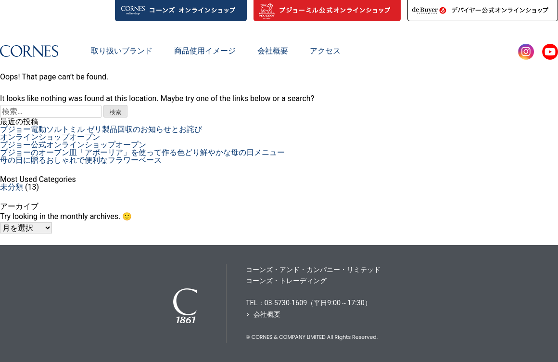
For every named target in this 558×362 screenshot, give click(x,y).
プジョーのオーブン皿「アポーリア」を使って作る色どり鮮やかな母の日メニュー (142, 152)
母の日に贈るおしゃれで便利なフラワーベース (81, 160)
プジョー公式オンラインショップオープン (73, 144)
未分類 (11, 187)
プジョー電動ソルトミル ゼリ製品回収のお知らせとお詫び (101, 129)
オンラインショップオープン (50, 137)
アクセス (325, 50)
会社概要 (272, 50)
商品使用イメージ (205, 50)
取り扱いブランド (121, 50)
